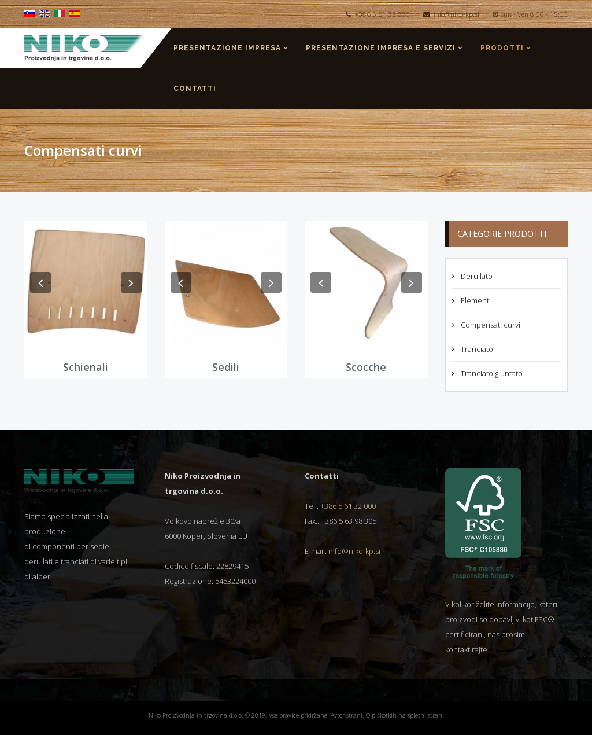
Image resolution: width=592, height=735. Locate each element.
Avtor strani (346, 715)
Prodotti (502, 48)
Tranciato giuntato (491, 373)
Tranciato (476, 349)
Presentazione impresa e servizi (381, 48)
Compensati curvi (489, 324)
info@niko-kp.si (456, 14)
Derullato (476, 276)
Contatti (194, 88)
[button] (40, 282)
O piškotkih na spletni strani (405, 715)
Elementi (475, 300)
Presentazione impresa (227, 48)
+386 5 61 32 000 (382, 14)
